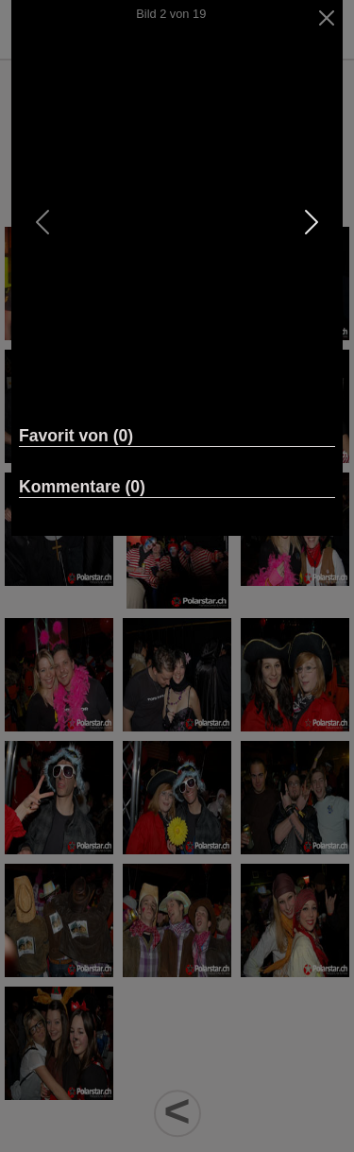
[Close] (326, 18)
